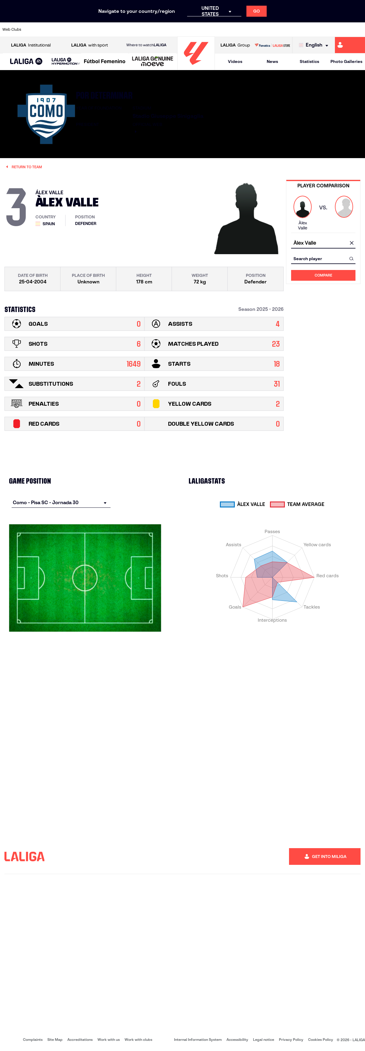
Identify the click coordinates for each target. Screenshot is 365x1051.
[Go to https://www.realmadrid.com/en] (272, 29)
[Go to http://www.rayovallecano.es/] (187, 29)
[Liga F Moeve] (105, 61)
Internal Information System (198, 1039)
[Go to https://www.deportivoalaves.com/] (84, 29)
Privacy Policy (291, 1039)
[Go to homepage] (196, 67)
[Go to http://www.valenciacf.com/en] (341, 29)
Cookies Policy (320, 1039)
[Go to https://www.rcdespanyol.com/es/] (221, 29)
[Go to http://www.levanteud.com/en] (170, 29)
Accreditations (80, 1039)
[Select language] (315, 45)
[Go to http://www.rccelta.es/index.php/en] (204, 29)
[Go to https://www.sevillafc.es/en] (323, 29)
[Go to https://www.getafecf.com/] (136, 29)
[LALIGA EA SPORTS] (26, 61)
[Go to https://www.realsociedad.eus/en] (306, 29)
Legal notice (263, 1039)
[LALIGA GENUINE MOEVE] (153, 61)
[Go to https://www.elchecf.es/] (101, 29)
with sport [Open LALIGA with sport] (89, 45)
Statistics (309, 61)
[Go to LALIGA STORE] (272, 45)
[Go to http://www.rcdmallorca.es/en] (238, 29)
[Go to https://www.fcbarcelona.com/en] (119, 29)
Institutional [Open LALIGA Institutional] (31, 45)
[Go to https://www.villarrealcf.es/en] (358, 29)
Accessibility (237, 1039)
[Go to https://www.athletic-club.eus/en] (33, 29)
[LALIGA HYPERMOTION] (66, 62)
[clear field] (351, 243)
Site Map (55, 1039)
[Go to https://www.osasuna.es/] (67, 29)
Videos (235, 61)
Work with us (108, 1039)
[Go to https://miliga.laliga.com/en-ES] (350, 45)
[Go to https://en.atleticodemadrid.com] (50, 29)
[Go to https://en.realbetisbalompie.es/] (255, 29)
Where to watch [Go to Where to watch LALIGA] (146, 45)
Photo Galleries (346, 61)
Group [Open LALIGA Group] (235, 45)
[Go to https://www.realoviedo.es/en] (289, 29)
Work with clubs (138, 1039)
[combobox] (323, 243)
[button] (26, 61)
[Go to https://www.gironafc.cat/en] (153, 29)
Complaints (33, 1039)
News (272, 61)
